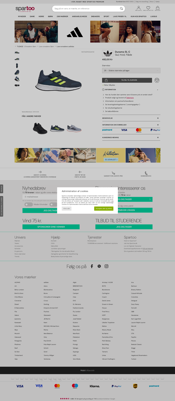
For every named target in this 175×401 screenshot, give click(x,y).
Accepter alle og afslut (104, 208)
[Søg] (121, 9)
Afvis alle (66, 208)
